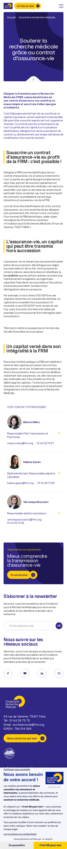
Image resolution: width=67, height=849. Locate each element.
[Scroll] (33, 78)
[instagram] (58, 673)
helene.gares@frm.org (20, 483)
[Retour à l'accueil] (8, 6)
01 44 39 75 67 (45, 443)
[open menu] (61, 6)
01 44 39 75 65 (15, 523)
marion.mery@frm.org (20, 443)
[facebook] (8, 673)
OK (59, 625)
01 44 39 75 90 (45, 483)
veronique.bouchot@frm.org (24, 519)
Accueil (11, 17)
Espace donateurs (42, 768)
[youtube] (25, 673)
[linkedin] (42, 673)
